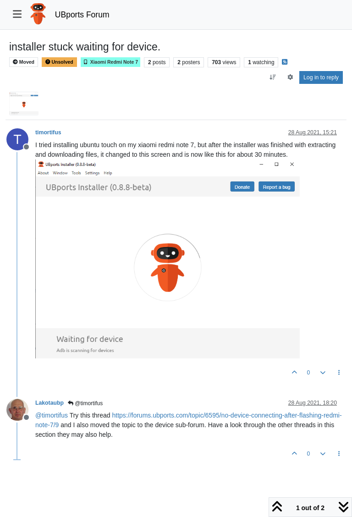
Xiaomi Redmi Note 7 (110, 62)
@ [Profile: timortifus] (51, 415)
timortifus (48, 132)
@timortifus (85, 403)
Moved (23, 62)
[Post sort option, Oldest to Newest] (272, 77)
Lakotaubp (49, 403)
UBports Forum (82, 14)
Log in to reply (321, 77)
